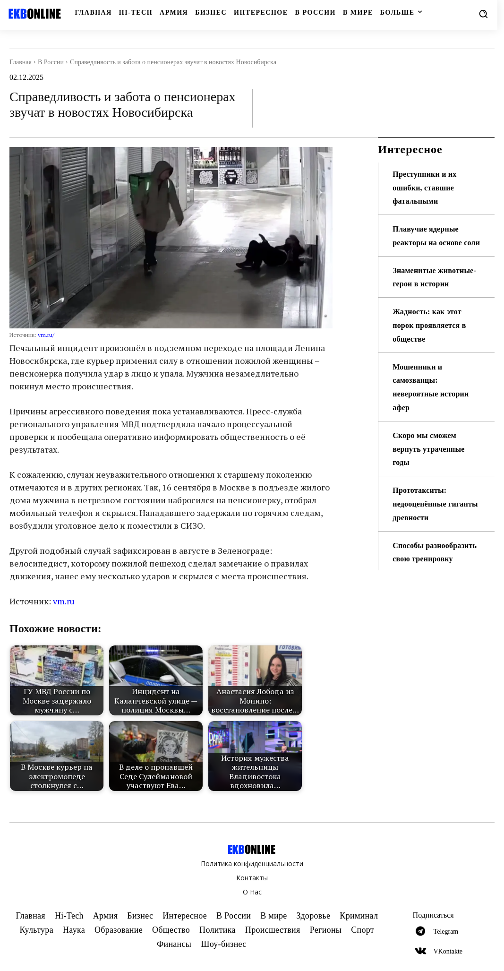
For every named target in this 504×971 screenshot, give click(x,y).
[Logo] (35, 13)
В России (51, 62)
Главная (20, 62)
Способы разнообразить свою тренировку (432, 585)
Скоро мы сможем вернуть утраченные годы (433, 475)
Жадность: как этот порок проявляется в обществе (434, 352)
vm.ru (64, 601)
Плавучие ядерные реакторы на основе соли (431, 242)
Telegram (446, 931)
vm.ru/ (46, 334)
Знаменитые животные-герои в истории (428, 297)
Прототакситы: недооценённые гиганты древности (430, 531)
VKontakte (448, 951)
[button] (483, 13)
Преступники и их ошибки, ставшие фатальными (428, 187)
